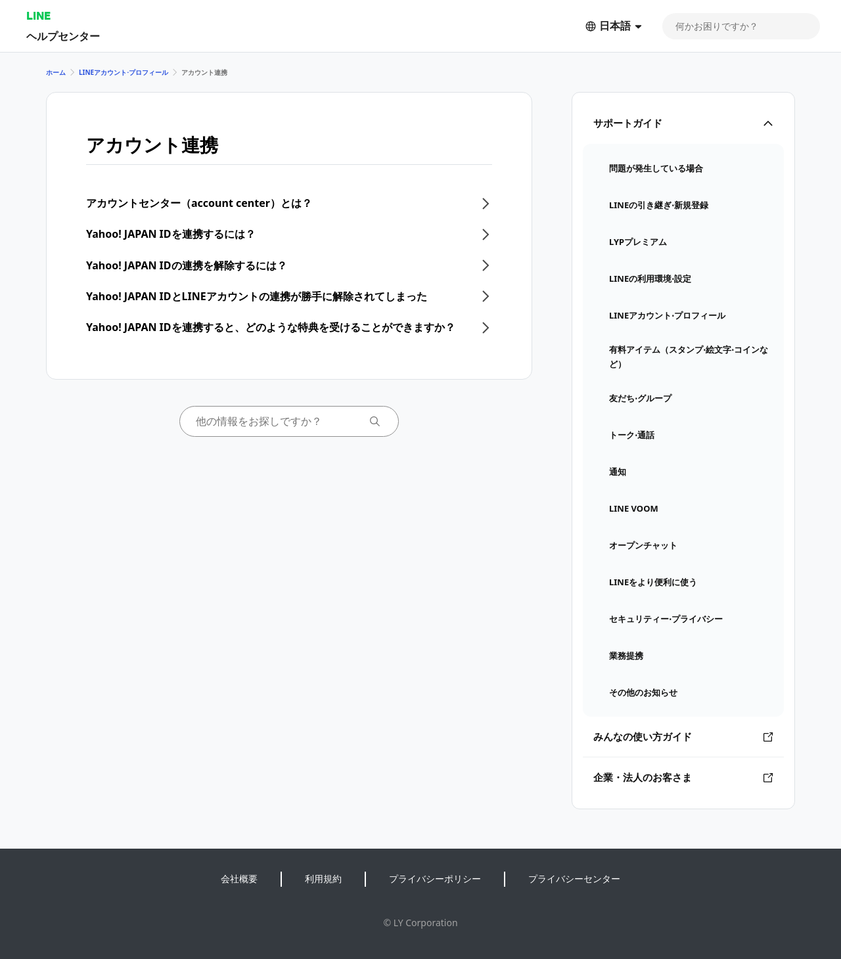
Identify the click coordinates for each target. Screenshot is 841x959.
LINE (38, 15)
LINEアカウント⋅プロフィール (123, 72)
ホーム (56, 72)
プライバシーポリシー (435, 878)
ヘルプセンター (63, 36)
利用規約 (323, 878)
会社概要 (239, 878)
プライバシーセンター (574, 878)
